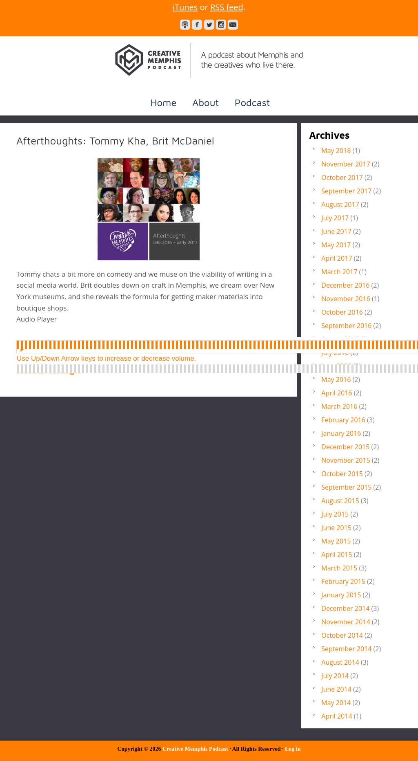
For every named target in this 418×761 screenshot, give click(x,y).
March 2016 (339, 406)
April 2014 (336, 716)
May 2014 (336, 702)
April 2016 (336, 392)
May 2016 (336, 379)
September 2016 (346, 325)
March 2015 (339, 568)
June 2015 (336, 527)
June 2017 (336, 231)
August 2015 (340, 500)
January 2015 (341, 594)
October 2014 (342, 635)
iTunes (185, 7)
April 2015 (336, 554)
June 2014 (336, 689)
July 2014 (335, 675)
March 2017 (339, 271)
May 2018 (336, 150)
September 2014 (346, 648)
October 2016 (342, 312)
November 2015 (345, 460)
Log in (293, 749)
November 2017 (345, 164)
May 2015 (336, 541)
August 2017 (340, 204)
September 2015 (346, 487)
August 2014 (340, 662)
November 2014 (345, 621)
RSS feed (226, 7)
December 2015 (345, 446)
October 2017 (342, 177)
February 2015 (343, 581)
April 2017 (336, 258)
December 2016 (345, 285)
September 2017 (346, 190)
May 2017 (336, 244)
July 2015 (335, 514)
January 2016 (341, 433)
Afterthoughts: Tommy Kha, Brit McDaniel (115, 140)
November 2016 (345, 298)
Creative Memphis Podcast (209, 60)
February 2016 (343, 419)
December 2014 (345, 608)
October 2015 (342, 473)
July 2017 (335, 217)
